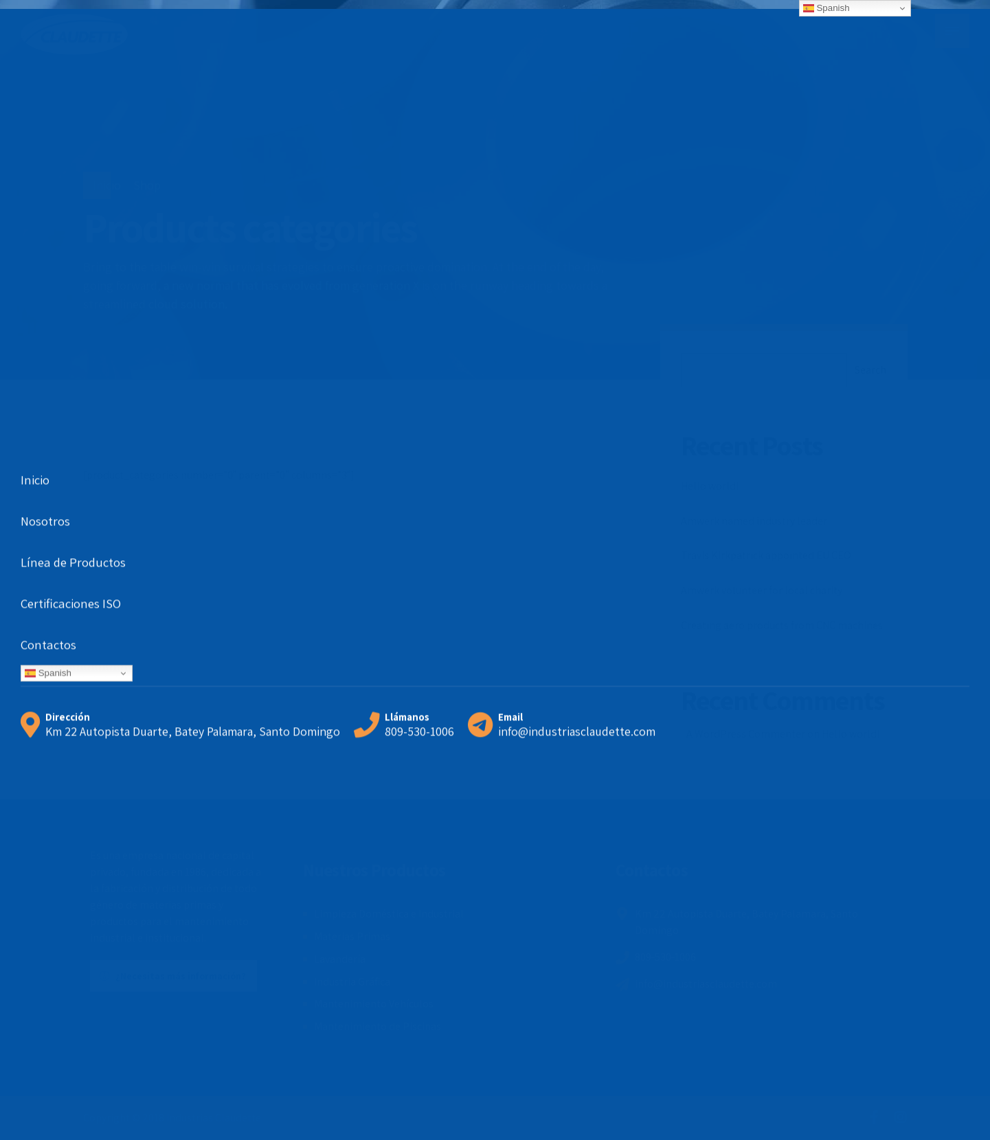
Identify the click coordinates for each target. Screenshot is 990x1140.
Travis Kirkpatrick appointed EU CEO (766, 555)
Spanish (826, 8)
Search (870, 370)
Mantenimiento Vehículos (374, 1003)
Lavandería (339, 959)
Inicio (107, 185)
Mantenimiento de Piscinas (377, 1026)
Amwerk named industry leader (754, 521)
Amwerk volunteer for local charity (761, 590)
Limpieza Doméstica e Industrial (389, 914)
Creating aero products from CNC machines (782, 625)
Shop (147, 185)
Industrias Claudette (213, 1117)
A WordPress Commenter (745, 734)
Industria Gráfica (352, 981)
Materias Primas (352, 936)
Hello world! (710, 486)
